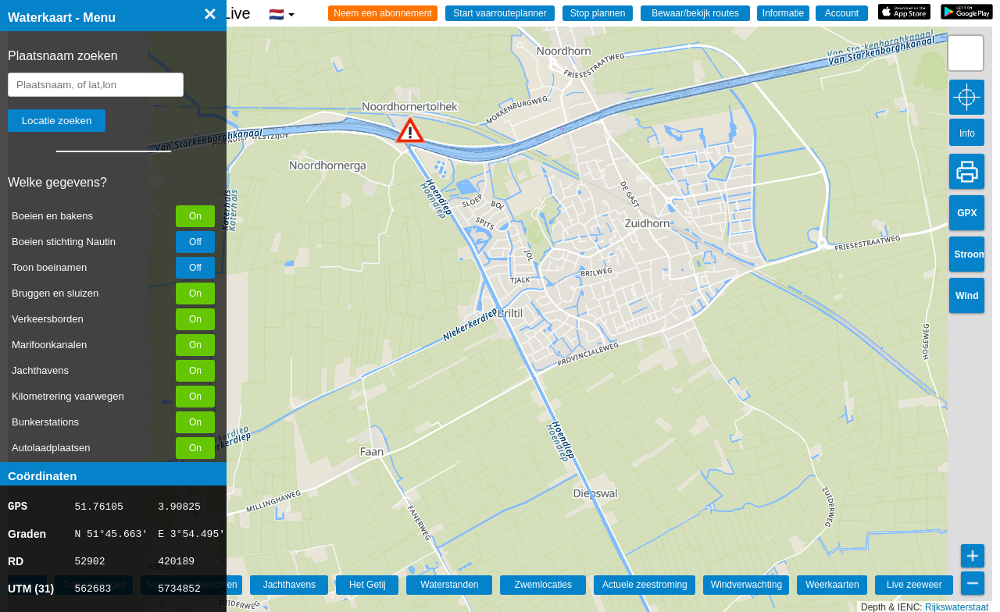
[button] (410, 130)
